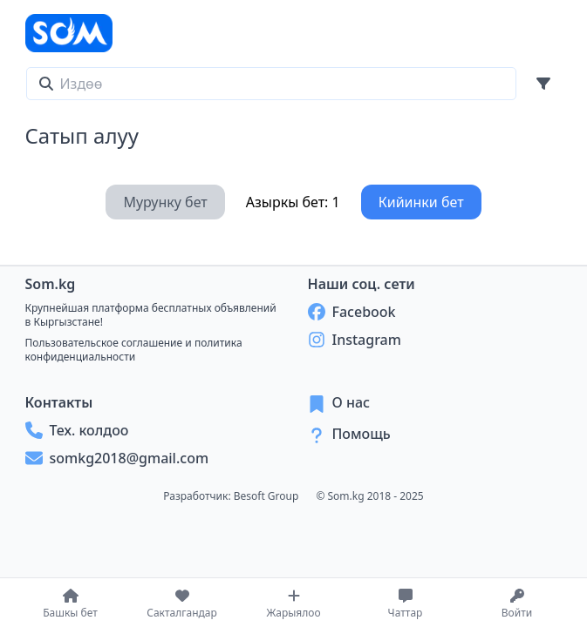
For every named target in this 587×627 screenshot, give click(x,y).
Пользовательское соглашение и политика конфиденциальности (133, 349)
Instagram (354, 339)
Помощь (361, 433)
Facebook (352, 311)
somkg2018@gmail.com (117, 458)
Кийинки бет (421, 202)
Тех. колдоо (77, 430)
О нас (351, 402)
